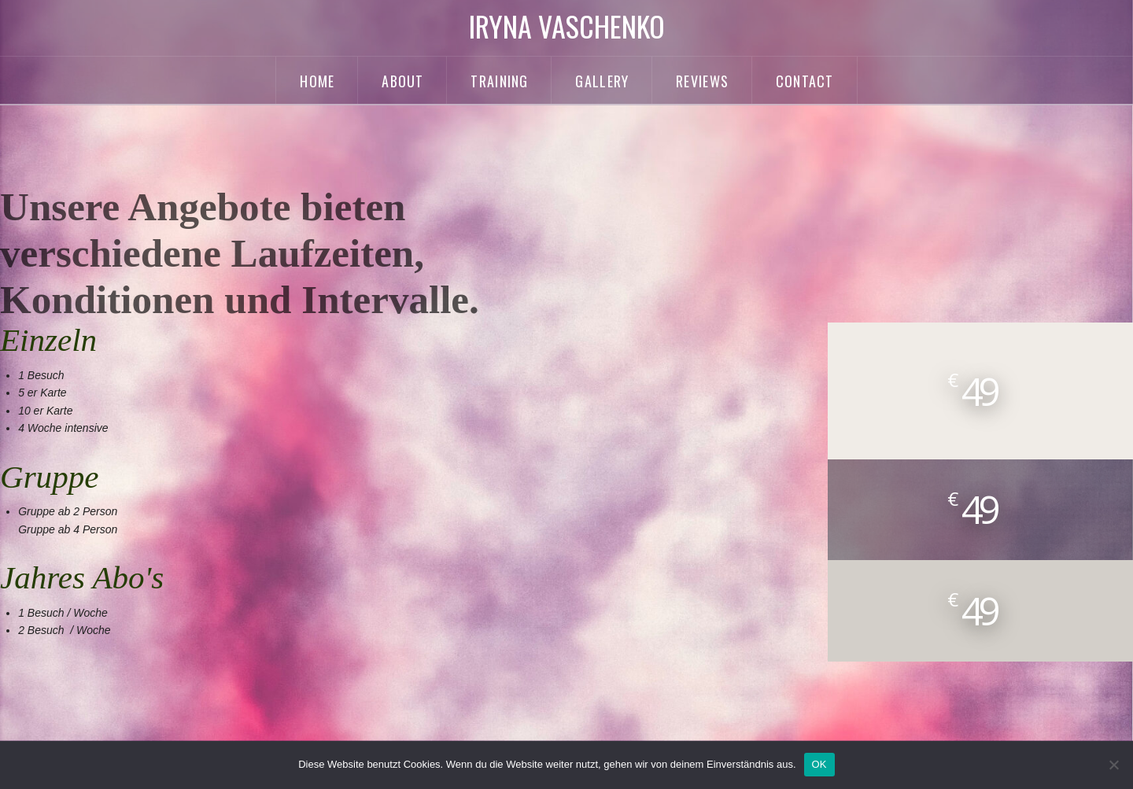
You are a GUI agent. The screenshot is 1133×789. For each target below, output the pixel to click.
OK (819, 764)
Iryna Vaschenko (567, 26)
